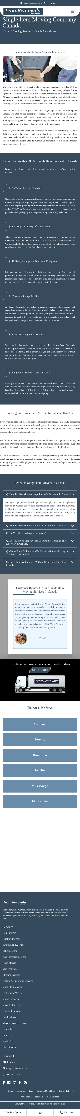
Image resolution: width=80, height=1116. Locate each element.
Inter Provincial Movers (14, 957)
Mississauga (40, 786)
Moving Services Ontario (15, 1023)
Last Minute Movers (12, 993)
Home (6, 31)
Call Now (66, 1112)
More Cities (40, 801)
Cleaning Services (11, 975)
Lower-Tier (8, 1029)
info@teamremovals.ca (31, 3)
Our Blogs (25, 1097)
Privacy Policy (65, 1091)
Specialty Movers (11, 1005)
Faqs (31, 1091)
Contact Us (38, 1097)
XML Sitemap (9, 1047)
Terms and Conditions (46, 1091)
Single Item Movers (12, 987)
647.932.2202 (17, 465)
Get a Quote (40, 670)
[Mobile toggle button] (73, 11)
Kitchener (40, 724)
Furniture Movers (11, 939)
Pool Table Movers (12, 1011)
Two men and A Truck (13, 945)
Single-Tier (8, 1041)
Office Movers (10, 951)
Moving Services (22, 31)
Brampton (40, 755)
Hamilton (40, 770)
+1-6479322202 (51, 3)
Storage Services (11, 999)
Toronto (40, 739)
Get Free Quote (13, 1112)
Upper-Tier (8, 1035)
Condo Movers (10, 1017)
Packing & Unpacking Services (18, 981)
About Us (21, 1091)
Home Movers (10, 933)
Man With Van (10, 969)
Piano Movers (9, 963)
